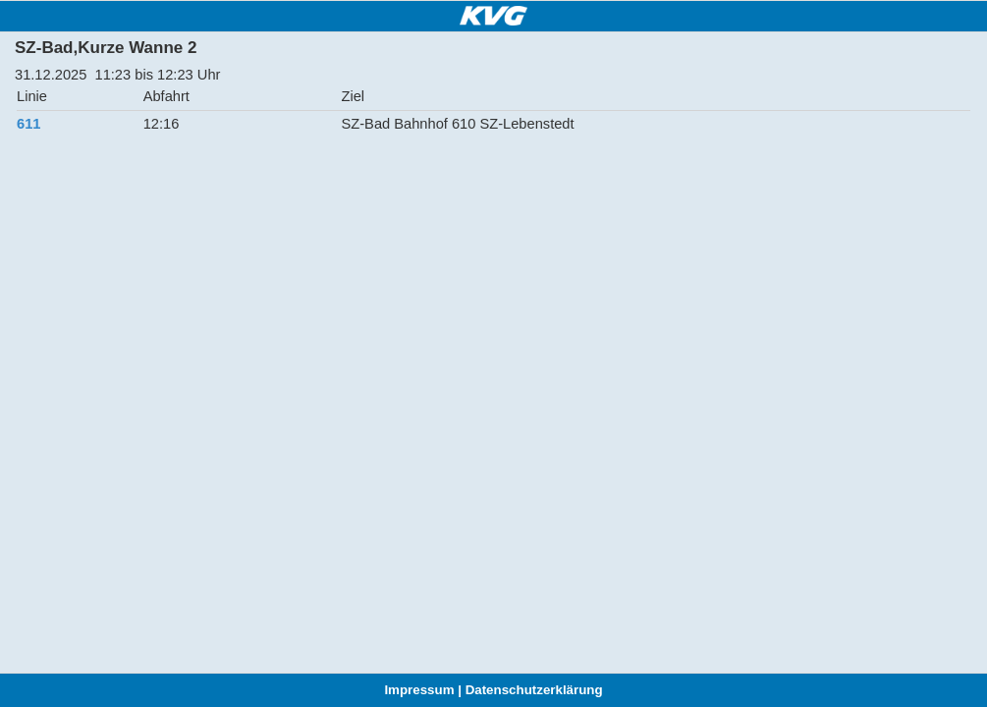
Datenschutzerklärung (534, 689)
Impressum (419, 689)
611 (28, 124)
